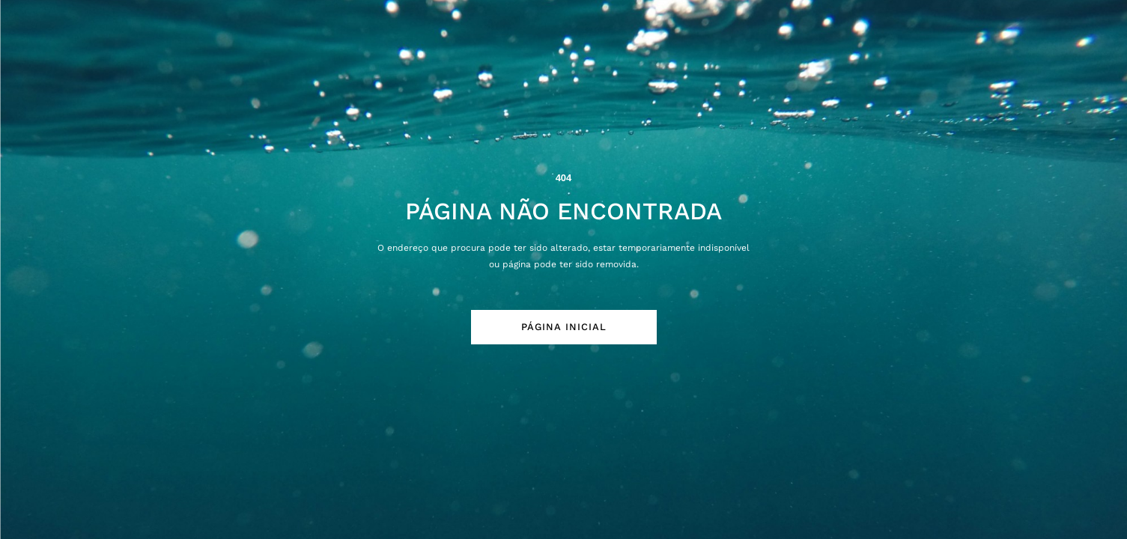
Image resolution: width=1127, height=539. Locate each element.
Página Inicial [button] (564, 326)
